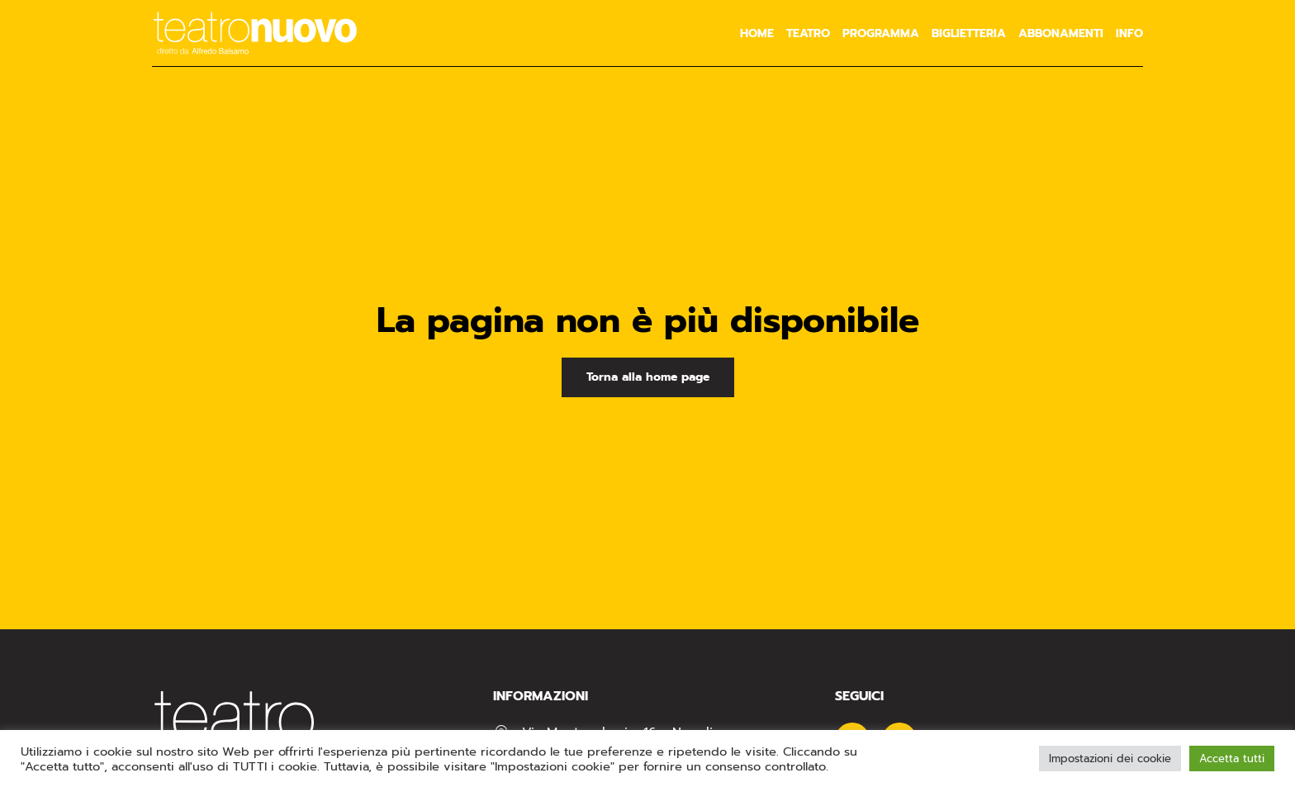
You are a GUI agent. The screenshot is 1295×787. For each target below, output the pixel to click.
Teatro (808, 33)
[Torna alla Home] (255, 33)
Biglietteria (969, 33)
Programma (880, 33)
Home (757, 33)
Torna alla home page (647, 377)
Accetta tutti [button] (1231, 758)
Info (1129, 33)
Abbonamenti (1060, 33)
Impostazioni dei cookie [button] (1110, 758)
